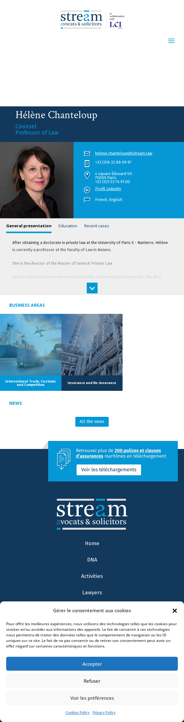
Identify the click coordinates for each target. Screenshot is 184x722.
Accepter (92, 664)
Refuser (92, 681)
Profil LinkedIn (108, 188)
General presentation (29, 226)
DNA (92, 560)
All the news (92, 421)
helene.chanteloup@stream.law (123, 153)
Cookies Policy (77, 713)
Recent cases (96, 226)
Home (92, 543)
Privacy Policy (104, 713)
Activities (92, 576)
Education (68, 226)
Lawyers (92, 592)
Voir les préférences (92, 698)
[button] (175, 611)
